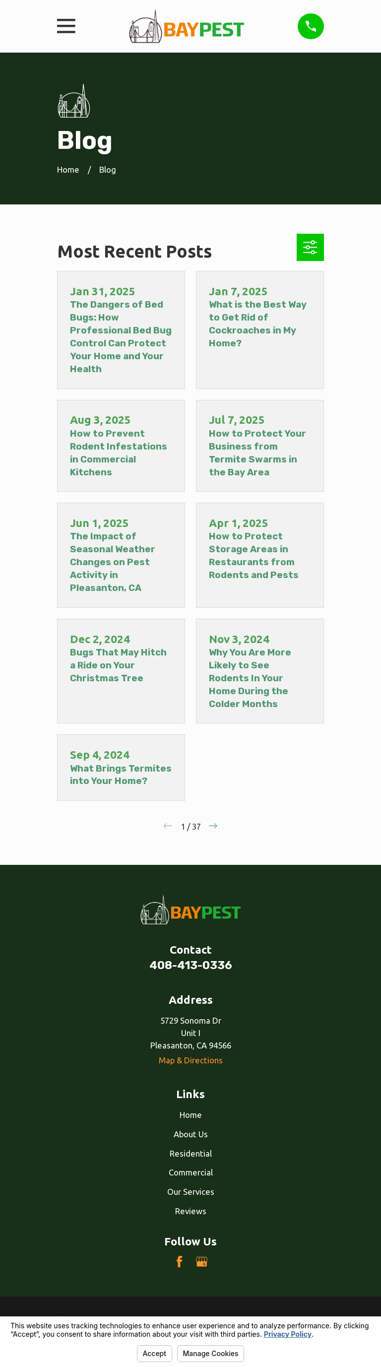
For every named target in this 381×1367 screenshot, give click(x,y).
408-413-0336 (190, 965)
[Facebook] (179, 1261)
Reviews (190, 1211)
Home (191, 1114)
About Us (191, 1134)
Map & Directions (191, 1060)
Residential (191, 1153)
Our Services (190, 1191)
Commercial (191, 1172)
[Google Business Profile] (201, 1261)
